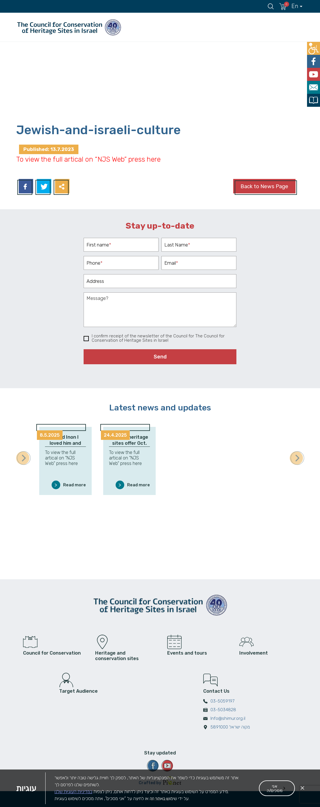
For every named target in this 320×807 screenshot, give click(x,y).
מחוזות (244, 27)
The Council (141, 27)
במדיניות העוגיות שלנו (73, 801)
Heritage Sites (178, 27)
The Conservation (284, 27)
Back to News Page (264, 186)
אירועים (213, 27)
